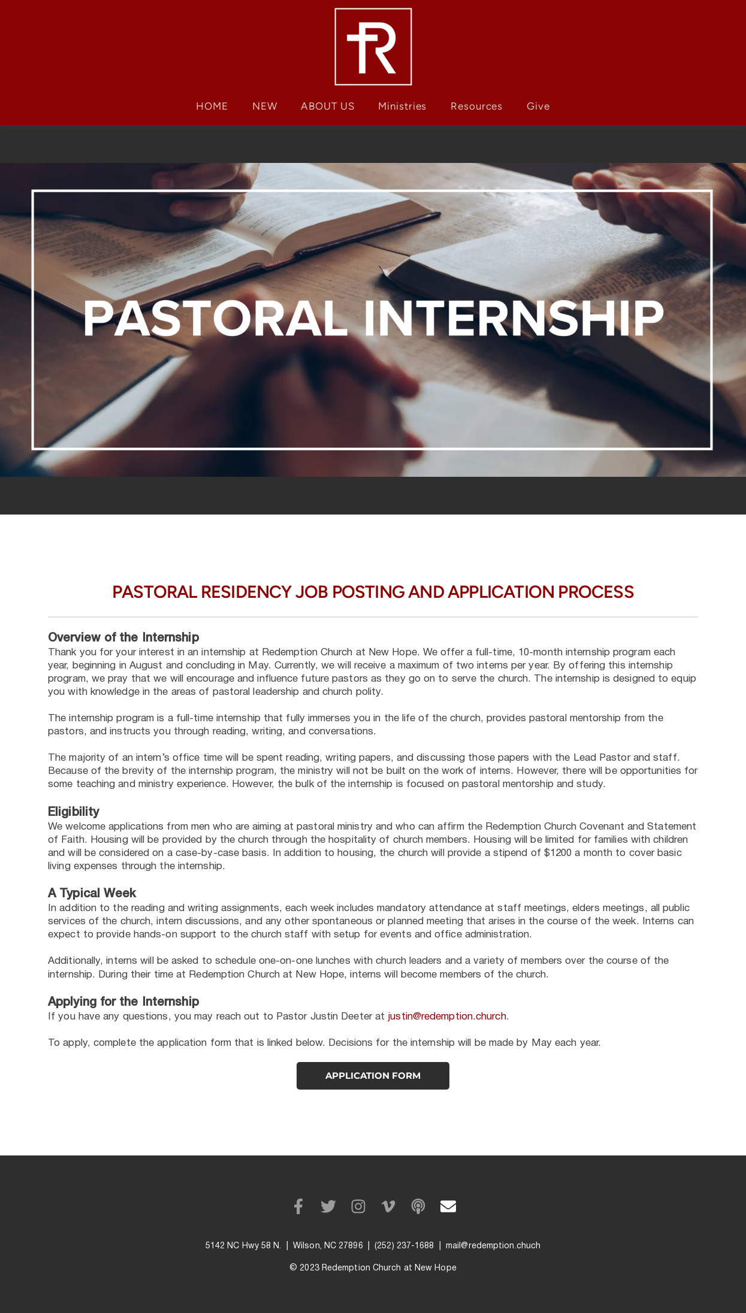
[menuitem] (212, 106)
